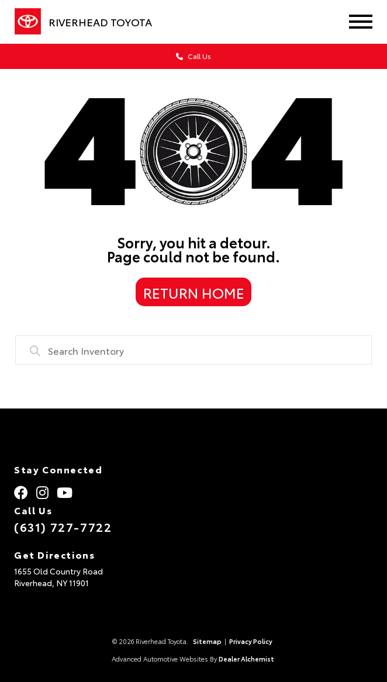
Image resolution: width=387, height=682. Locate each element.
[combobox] (193, 350)
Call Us (193, 56)
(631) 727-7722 (63, 526)
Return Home (193, 292)
